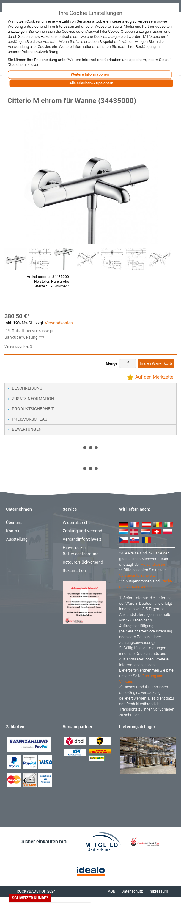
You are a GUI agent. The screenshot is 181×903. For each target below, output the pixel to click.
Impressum (158, 891)
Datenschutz (132, 891)
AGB (111, 891)
